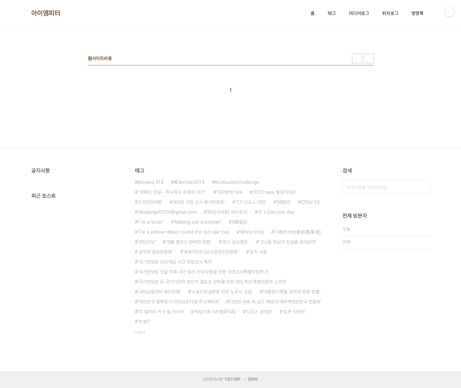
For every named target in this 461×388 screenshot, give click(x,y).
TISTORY (232, 379)
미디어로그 (359, 13)
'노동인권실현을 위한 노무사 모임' (222, 291)
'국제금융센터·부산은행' (159, 291)
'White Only (251, 232)
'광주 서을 (258, 252)
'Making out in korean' (197, 222)
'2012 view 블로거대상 (274, 192)
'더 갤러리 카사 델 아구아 (161, 311)
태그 (332, 13)
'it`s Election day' (276, 212)
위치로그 (390, 13)
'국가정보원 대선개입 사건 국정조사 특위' (175, 262)
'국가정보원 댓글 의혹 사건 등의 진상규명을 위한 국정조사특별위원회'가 (203, 271)
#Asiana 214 (151, 182)
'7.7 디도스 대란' (250, 202)
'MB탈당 (239, 222)
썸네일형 (357, 58)
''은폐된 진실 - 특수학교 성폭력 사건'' (172, 192)
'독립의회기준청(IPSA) (214, 311)
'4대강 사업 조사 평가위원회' (199, 202)
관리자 (253, 379)
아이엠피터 (45, 13)
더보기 (140, 332)
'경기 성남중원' (235, 242)
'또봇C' (144, 321)
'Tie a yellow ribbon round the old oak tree (183, 232)
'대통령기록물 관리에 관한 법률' (291, 291)
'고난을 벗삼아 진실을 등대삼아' (287, 242)
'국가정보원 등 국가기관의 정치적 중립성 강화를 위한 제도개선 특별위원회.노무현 (212, 281)
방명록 (417, 13)
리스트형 (369, 58)
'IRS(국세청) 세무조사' (227, 212)
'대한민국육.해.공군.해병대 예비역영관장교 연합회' (275, 301)
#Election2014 (188, 182)
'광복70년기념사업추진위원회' (211, 252)
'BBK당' (283, 202)
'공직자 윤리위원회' (155, 252)
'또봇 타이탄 (294, 311)
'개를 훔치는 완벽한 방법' (188, 242)
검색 (423, 187)
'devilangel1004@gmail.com (167, 212)
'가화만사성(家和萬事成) (297, 232)
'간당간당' (147, 242)
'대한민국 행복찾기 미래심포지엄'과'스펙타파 (178, 301)
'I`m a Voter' (151, 222)
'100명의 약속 (229, 192)
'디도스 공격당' (259, 311)
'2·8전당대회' (150, 202)
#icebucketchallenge (236, 182)
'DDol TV (310, 202)
